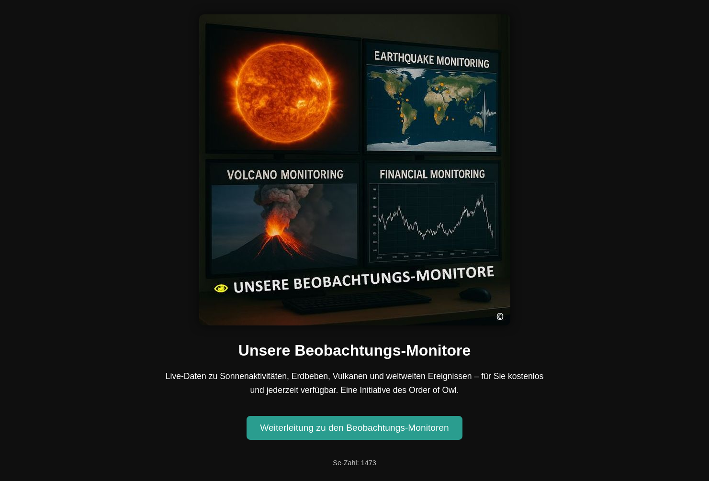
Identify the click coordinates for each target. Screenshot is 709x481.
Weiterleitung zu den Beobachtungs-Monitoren (354, 428)
